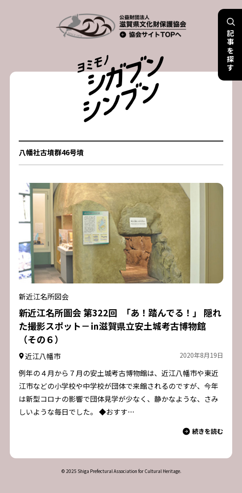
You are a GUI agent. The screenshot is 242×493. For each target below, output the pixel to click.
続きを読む (203, 431)
